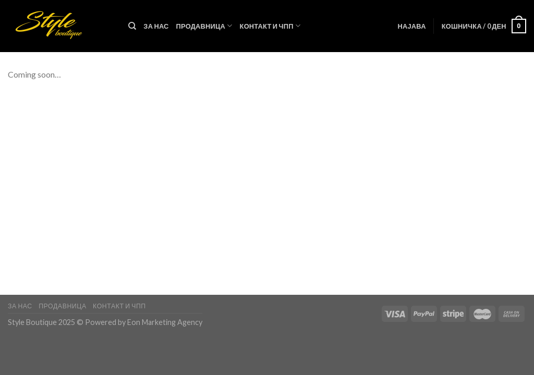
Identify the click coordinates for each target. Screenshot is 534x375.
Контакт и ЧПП (270, 26)
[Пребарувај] (132, 26)
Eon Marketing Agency (164, 322)
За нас (155, 26)
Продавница (204, 26)
